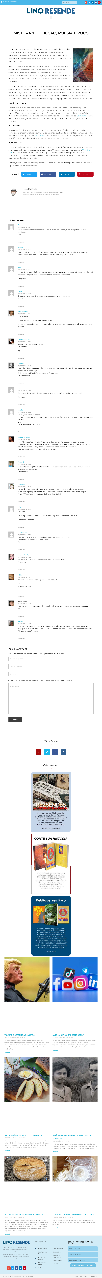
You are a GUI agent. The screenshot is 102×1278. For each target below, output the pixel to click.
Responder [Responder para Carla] (21, 306)
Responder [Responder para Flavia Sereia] (21, 616)
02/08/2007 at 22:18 (24, 535)
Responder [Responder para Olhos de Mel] (21, 549)
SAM (19, 267)
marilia (20, 410)
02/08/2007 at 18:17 (24, 439)
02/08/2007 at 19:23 (24, 464)
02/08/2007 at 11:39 (24, 227)
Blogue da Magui (24, 437)
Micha (20, 575)
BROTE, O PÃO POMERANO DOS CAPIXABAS (23, 1135)
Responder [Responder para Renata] (21, 242)
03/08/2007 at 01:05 (24, 577)
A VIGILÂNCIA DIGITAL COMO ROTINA (68, 1035)
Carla (20, 291)
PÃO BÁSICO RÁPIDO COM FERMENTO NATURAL (25, 1214)
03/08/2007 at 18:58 (24, 624)
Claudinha (22, 484)
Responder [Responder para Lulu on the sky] (21, 569)
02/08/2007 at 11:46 (24, 249)
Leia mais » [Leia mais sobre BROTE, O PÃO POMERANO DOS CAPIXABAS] (7, 1150)
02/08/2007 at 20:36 (24, 487)
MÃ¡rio (20, 621)
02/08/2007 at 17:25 (24, 412)
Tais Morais (41, 136)
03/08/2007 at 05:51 (24, 604)
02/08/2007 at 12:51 (24, 314)
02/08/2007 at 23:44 (24, 557)
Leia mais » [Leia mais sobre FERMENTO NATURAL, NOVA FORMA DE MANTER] (55, 1227)
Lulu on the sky (23, 555)
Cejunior (21, 363)
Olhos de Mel (22, 532)
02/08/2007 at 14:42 (24, 366)
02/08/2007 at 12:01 (24, 269)
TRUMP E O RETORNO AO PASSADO (19, 1035)
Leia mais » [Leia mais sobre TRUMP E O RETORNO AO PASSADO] (7, 1052)
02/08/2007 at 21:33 (24, 509)
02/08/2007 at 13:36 (24, 342)
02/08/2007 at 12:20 (24, 294)
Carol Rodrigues (24, 339)
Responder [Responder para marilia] (21, 432)
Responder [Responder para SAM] (21, 286)
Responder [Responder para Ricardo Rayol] (21, 334)
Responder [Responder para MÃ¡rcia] (21, 527)
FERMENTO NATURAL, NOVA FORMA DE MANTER (73, 1214)
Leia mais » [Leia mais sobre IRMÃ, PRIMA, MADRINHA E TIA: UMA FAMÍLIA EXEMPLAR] (55, 1151)
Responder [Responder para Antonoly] (21, 479)
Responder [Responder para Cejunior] (21, 383)
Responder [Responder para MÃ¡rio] (21, 638)
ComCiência (82, 116)
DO (19, 388)
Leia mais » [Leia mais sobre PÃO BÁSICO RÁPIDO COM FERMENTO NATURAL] (7, 1234)
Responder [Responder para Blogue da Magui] (21, 456)
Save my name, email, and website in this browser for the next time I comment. (42, 680)
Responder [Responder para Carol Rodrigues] (21, 358)
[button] (51, 17)
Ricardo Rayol (23, 311)
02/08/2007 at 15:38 (24, 390)
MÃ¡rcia (20, 507)
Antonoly (21, 462)
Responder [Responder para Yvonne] (21, 262)
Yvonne (20, 247)
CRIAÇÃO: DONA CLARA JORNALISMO (87, 1276)
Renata (20, 225)
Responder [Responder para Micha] (21, 596)
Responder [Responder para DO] (21, 404)
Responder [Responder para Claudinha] (21, 501)
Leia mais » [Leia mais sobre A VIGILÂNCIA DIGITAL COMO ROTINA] (55, 1050)
